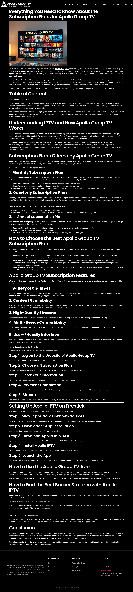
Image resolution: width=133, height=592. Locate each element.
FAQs (104, 4)
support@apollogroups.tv (109, 566)
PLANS (84, 4)
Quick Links (127, 4)
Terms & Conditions (78, 563)
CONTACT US (114, 4)
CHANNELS (94, 4)
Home (50, 563)
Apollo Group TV (74, 80)
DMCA (50, 570)
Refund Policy (76, 570)
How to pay (74, 4)
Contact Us (51, 567)
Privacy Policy (76, 567)
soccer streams (27, 71)
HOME (63, 4)
